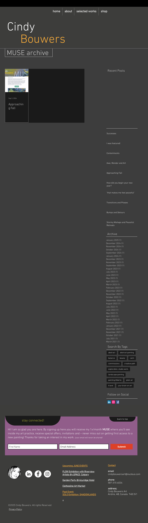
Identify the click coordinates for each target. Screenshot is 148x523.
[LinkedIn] (109, 402)
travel (110, 385)
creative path (129, 363)
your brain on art (125, 385)
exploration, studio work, (118, 369)
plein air (129, 380)
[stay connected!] (33, 421)
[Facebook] (38, 473)
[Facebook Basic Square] (117, 402)
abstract (111, 352)
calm (132, 358)
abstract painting (127, 352)
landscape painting (116, 374)
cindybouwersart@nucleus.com (124, 474)
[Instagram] (113, 402)
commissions (114, 363)
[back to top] (122, 419)
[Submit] (122, 446)
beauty (122, 358)
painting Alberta (114, 380)
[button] (68, 11)
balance (111, 358)
